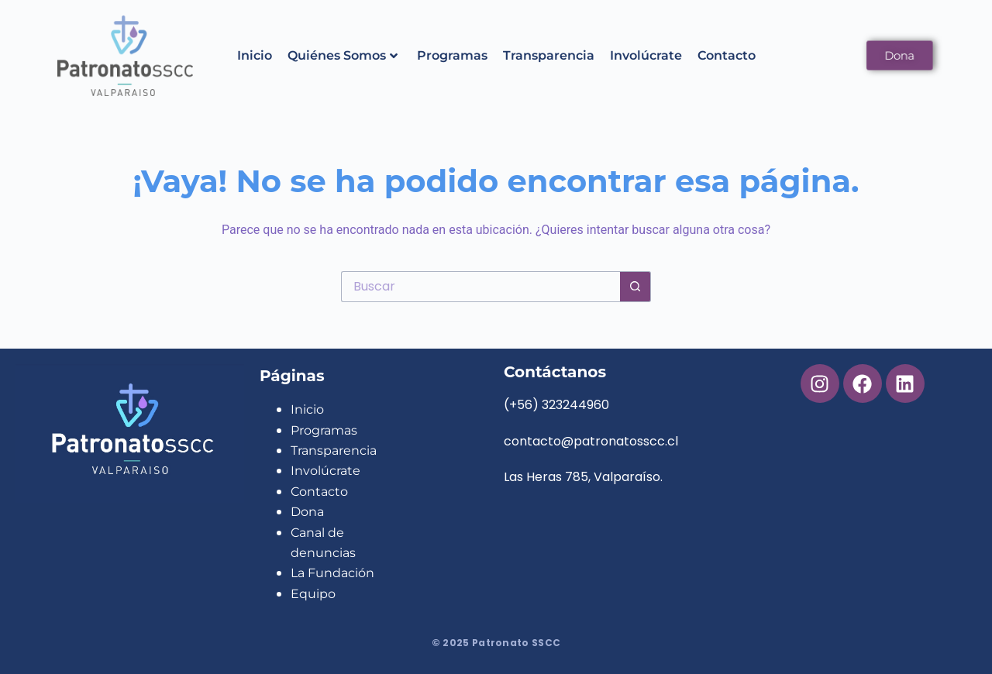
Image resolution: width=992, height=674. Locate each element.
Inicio (254, 55)
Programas (452, 55)
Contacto (727, 55)
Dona (307, 511)
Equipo (313, 593)
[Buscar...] (480, 286)
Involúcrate (646, 55)
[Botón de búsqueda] (635, 286)
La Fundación (332, 573)
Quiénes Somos (343, 55)
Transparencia (548, 55)
